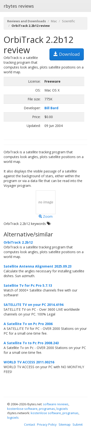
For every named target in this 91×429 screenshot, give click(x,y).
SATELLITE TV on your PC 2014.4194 (33, 304)
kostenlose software (22, 408)
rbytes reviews (19, 6)
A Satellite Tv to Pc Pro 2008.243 (31, 343)
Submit (78, 424)
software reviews (55, 404)
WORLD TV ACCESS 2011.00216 (29, 362)
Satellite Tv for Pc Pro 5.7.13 (28, 285)
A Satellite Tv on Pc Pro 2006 (28, 323)
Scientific (68, 21)
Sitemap (65, 424)
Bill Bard (51, 108)
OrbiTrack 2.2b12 (18, 242)
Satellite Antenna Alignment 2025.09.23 (38, 266)
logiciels (62, 408)
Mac (54, 21)
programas (47, 408)
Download (67, 54)
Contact (29, 424)
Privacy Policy (47, 424)
